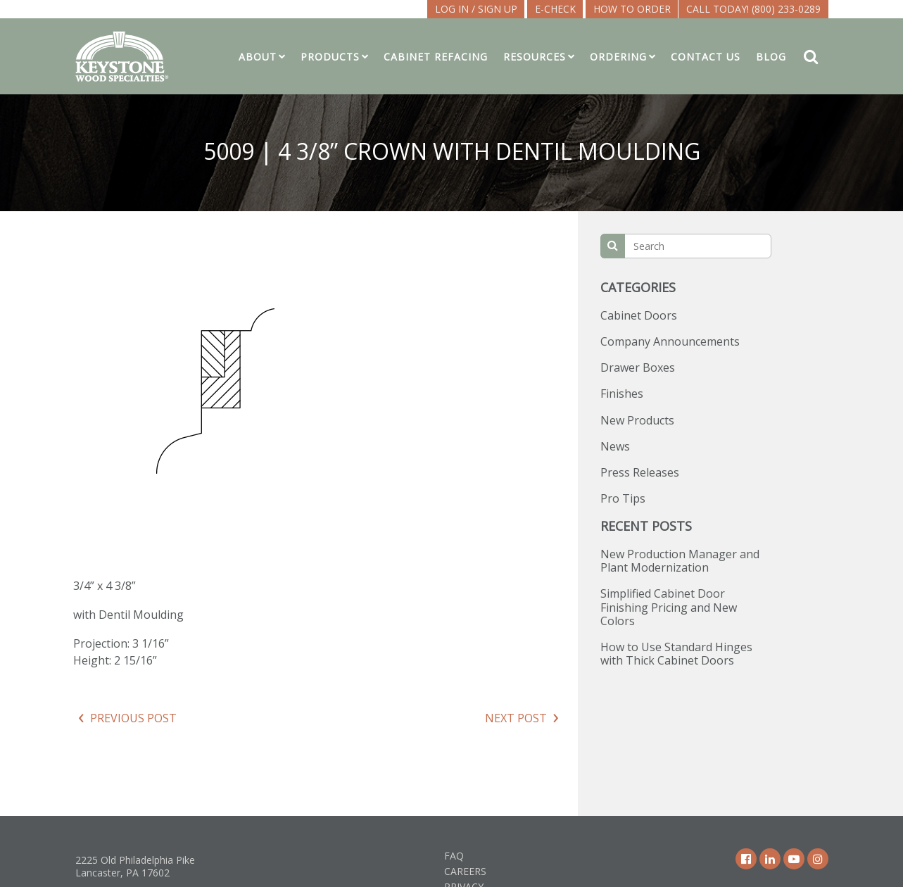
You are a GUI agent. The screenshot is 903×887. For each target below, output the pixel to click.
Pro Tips (622, 498)
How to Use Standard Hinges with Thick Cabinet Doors (676, 653)
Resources (534, 56)
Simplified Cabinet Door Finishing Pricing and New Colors (668, 607)
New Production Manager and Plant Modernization (679, 560)
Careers (465, 871)
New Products (637, 420)
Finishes (621, 393)
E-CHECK (555, 8)
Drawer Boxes (637, 367)
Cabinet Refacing (436, 56)
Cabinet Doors (638, 315)
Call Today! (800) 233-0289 (753, 8)
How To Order (632, 8)
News (615, 446)
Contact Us (705, 56)
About (258, 56)
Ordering (618, 56)
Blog (771, 56)
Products (330, 56)
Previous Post (133, 718)
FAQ (454, 855)
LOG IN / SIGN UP (476, 8)
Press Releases (639, 472)
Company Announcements (670, 341)
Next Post (516, 718)
